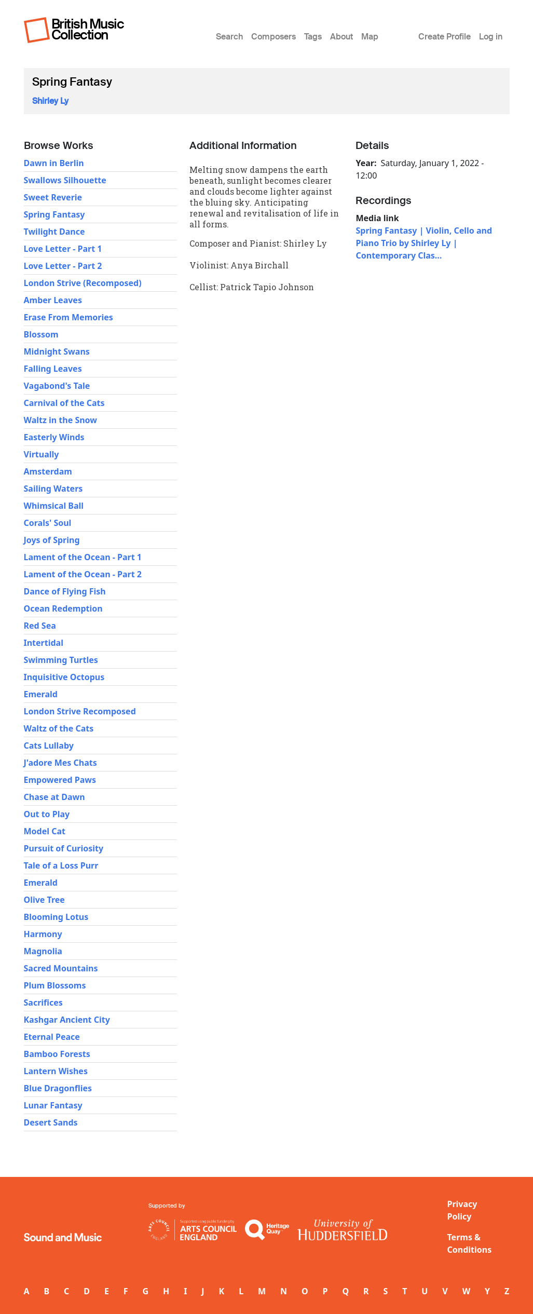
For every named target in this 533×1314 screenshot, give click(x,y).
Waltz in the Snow (61, 420)
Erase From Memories (68, 317)
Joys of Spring (52, 540)
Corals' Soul (48, 523)
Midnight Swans (57, 351)
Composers (273, 36)
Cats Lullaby (49, 745)
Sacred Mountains (61, 968)
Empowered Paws (60, 779)
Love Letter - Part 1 (63, 248)
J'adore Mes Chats (60, 762)
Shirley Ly (50, 101)
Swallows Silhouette (65, 180)
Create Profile (444, 36)
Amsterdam (48, 471)
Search (229, 36)
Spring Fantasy (54, 214)
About (341, 36)
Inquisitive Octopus (64, 677)
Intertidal (43, 642)
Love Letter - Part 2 (63, 266)
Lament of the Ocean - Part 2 (83, 574)
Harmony (43, 934)
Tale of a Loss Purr (61, 865)
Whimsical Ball (54, 505)
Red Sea (40, 625)
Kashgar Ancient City (67, 1019)
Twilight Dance (54, 231)
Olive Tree (44, 899)
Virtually (41, 454)
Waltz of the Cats (59, 728)
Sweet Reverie (53, 197)
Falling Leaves (53, 368)
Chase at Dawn (54, 797)
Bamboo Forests (57, 1054)
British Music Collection (87, 29)
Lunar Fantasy (53, 1105)
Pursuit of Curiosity (64, 848)
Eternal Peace (52, 1036)
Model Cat (44, 831)
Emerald (41, 694)
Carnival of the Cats (64, 403)
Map (369, 36)
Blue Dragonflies (58, 1088)
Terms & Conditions (469, 1243)
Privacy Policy (462, 1210)
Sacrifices (43, 1002)
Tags (313, 36)
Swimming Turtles (61, 660)
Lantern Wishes (56, 1071)
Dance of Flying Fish (65, 591)
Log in (490, 36)
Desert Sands (51, 1122)
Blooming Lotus (56, 917)
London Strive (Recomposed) (83, 283)
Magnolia (43, 951)
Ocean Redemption (63, 608)
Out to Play (47, 814)
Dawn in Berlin (54, 163)
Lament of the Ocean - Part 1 (83, 557)
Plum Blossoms (55, 985)
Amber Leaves (53, 300)
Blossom (41, 334)
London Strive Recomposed (80, 711)
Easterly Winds (54, 437)
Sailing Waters (53, 488)
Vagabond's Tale (57, 385)
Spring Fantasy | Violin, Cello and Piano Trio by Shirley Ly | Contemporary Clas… (424, 243)
